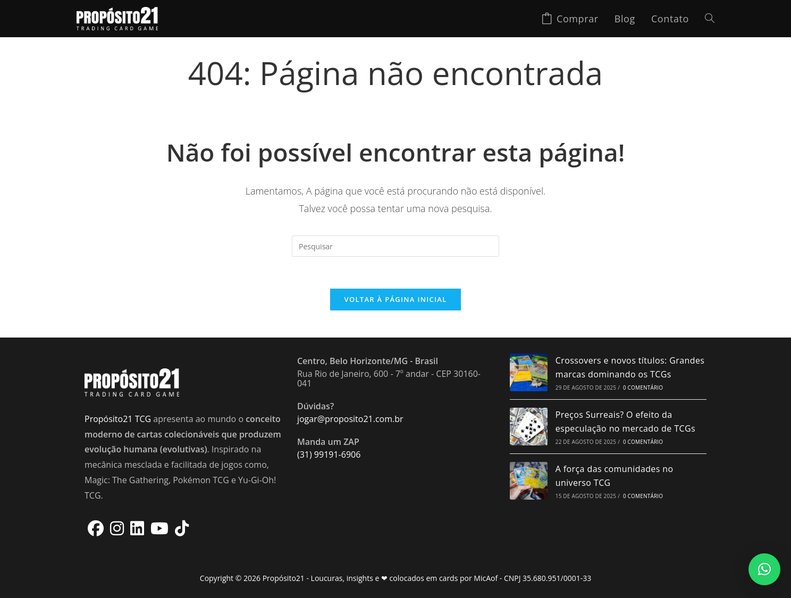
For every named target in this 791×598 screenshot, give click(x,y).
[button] (764, 569)
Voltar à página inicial (395, 300)
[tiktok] (182, 528)
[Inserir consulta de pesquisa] (395, 246)
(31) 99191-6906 (328, 455)
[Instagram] (117, 528)
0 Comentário (643, 388)
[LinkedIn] (137, 528)
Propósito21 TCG (118, 419)
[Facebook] (96, 528)
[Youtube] (159, 528)
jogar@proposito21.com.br (350, 419)
